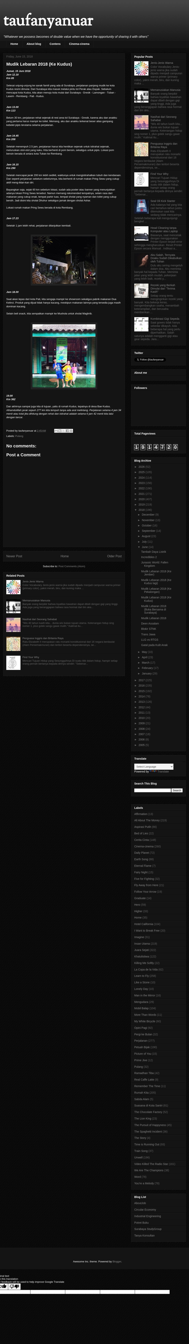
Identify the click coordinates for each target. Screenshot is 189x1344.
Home (14, 43)
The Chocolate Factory (148, 1112)
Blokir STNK (148, 628)
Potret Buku (141, 1222)
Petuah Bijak (142, 1047)
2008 (142, 728)
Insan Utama (142, 943)
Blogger (116, 1261)
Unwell (138, 1157)
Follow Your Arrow (145, 891)
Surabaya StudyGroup (148, 1229)
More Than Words (145, 1014)
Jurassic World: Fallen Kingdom (154, 564)
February (148, 668)
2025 (142, 472)
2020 (142, 499)
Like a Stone (142, 982)
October (147, 525)
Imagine (139, 937)
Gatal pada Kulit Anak (154, 645)
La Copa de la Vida (146, 969)
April (145, 657)
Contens (55, 43)
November (148, 520)
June (145, 547)
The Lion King (142, 1118)
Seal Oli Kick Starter (163, 201)
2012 (142, 707)
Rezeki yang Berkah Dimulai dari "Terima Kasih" (163, 288)
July (144, 541)
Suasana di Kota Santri (148, 1105)
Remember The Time (147, 1086)
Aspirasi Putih (142, 826)
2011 (142, 712)
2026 (142, 466)
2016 (142, 685)
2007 (142, 734)
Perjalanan (140, 1040)
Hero (137, 904)
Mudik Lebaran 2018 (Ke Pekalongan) (156, 590)
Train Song (141, 1151)
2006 (142, 739)
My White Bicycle (144, 1021)
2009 (142, 723)
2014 (142, 696)
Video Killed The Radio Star (151, 1164)
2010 (142, 718)
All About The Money (147, 820)
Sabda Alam (141, 1099)
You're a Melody (144, 1183)
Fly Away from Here (146, 885)
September (149, 530)
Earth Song (141, 859)
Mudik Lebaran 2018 (153, 618)
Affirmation (140, 814)
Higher (138, 911)
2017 (142, 680)
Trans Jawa (148, 634)
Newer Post (14, 556)
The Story (140, 1137)
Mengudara (141, 1002)
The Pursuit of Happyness (150, 1125)
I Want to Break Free (147, 930)
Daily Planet (141, 852)
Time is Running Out (146, 1144)
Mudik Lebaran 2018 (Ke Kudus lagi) (156, 581)
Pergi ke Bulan (143, 1034)
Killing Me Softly (144, 963)
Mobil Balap (141, 1008)
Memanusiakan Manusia (36, 600)
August (146, 536)
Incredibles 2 (149, 557)
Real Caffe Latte (144, 1079)
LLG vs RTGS (149, 639)
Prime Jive (140, 1060)
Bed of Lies (141, 833)
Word (137, 1176)
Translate (159, 771)
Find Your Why (30, 657)
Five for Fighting (144, 878)
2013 (142, 701)
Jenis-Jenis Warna (32, 581)
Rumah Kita (141, 1092)
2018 (142, 509)
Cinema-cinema (79, 43)
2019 (142, 504)
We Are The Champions (148, 1170)
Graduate (140, 898)
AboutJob (140, 1203)
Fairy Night (141, 872)
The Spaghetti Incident (148, 1131)
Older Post (114, 556)
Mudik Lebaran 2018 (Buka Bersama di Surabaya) (153, 609)
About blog (34, 43)
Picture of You (142, 1053)
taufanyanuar (48, 21)
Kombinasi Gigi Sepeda (165, 318)
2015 (142, 691)
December (148, 514)
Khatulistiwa (141, 956)
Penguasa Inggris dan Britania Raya (42, 638)
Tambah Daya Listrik (153, 551)
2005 (142, 745)
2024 (142, 477)
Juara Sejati (141, 950)
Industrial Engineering (147, 1216)
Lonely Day (141, 988)
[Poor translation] (14, 1286)
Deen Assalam (150, 623)
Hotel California (143, 924)
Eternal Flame (142, 865)
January (147, 673)
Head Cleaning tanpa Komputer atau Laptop (164, 229)
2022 (142, 488)
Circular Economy (145, 1209)
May (145, 652)
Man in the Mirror (144, 995)
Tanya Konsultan (144, 1235)
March (146, 662)
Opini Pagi (140, 1027)
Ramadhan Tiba (144, 1073)
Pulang (19, 436)
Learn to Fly (141, 975)
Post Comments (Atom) (71, 566)
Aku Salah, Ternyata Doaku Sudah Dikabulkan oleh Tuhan (166, 258)
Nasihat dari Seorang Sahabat (39, 619)
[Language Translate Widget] (153, 767)
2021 (142, 493)
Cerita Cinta (141, 839)
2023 (142, 483)
